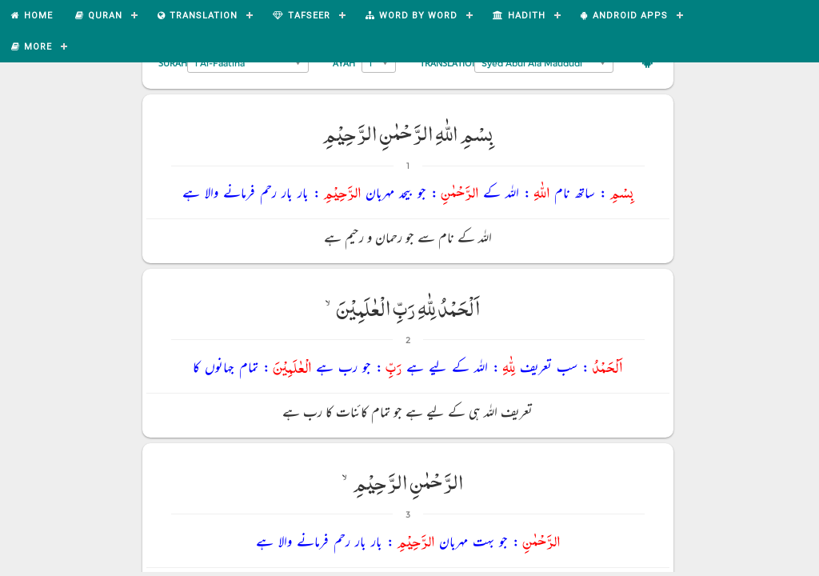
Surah (172, 63)
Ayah (344, 63)
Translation (449, 63)
